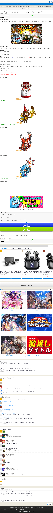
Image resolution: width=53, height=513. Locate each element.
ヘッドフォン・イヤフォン (5, 248)
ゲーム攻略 (15, 6)
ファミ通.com (36, 507)
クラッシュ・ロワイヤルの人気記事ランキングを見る (8, 413)
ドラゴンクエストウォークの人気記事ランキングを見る (8, 405)
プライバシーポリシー (25, 507)
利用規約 (15, 507)
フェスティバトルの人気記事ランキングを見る (7, 409)
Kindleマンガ (14, 248)
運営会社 (19, 507)
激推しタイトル (28, 8)
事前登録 (23, 8)
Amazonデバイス (20, 248)
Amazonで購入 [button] (10, 278)
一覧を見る (50, 289)
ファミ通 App (3, 2)
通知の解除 (31, 507)
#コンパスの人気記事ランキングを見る (6, 401)
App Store (26, 225)
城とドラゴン (20, 6)
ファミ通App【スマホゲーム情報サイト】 (6, 6)
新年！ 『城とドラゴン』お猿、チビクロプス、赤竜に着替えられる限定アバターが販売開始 (37, 6)
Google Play (26, 229)
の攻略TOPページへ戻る (26, 284)
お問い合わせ (12, 507)
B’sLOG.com (41, 507)
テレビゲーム (27, 248)
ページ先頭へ (50, 504)
